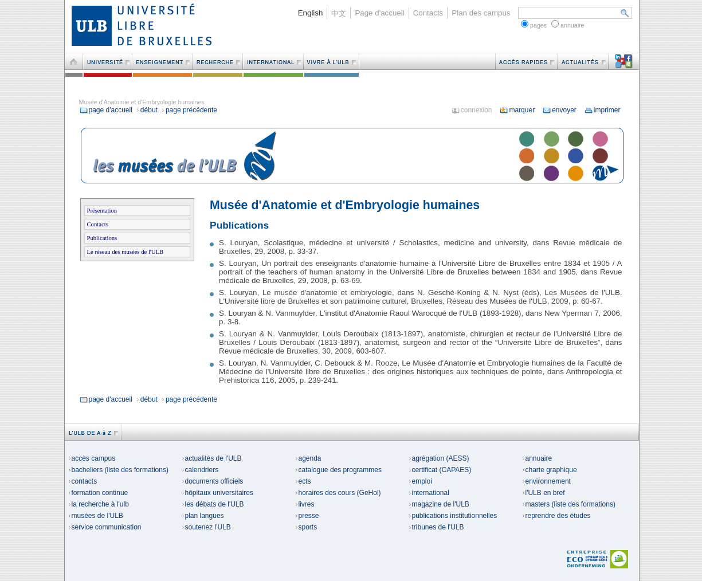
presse (307, 516)
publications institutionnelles (453, 516)
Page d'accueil (379, 13)
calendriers (200, 470)
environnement (546, 481)
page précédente (189, 110)
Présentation (102, 210)
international (429, 493)
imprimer (603, 110)
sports (306, 527)
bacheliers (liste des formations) (118, 470)
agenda (308, 458)
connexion (472, 110)
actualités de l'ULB (212, 458)
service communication (105, 527)
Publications (102, 238)
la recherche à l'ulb (98, 504)
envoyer (559, 110)
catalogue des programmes (338, 470)
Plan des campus (481, 13)
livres (305, 504)
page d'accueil (106, 110)
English (310, 13)
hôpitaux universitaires (217, 493)
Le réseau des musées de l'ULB (125, 252)
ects (303, 481)
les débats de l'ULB (213, 504)
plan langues (203, 516)
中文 (338, 13)
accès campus (92, 458)
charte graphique (549, 470)
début (147, 110)
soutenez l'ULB (206, 527)
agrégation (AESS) (439, 458)
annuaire (537, 458)
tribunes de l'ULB (436, 527)
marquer (517, 110)
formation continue (98, 493)
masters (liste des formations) (568, 504)
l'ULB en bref (543, 493)
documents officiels (213, 481)
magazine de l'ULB (439, 504)
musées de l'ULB (95, 516)
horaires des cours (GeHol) (338, 493)
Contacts (428, 13)
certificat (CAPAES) (440, 470)
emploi (420, 481)
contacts (82, 481)
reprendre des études (556, 516)
